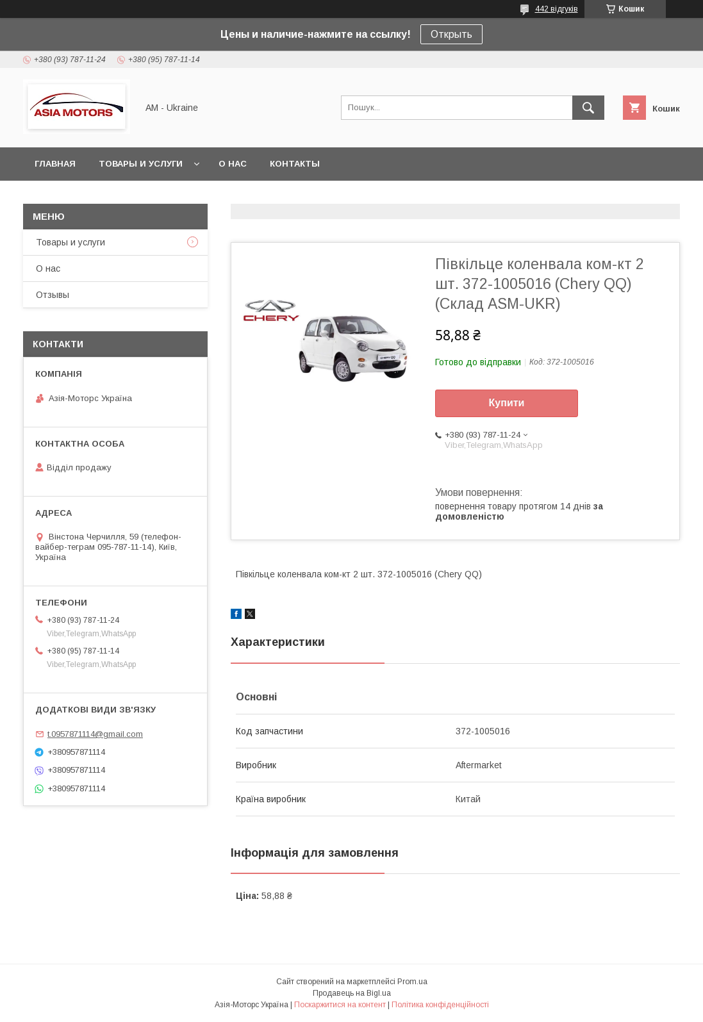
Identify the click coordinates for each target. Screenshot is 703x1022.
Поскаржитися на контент (340, 1004)
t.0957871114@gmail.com (95, 734)
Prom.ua (412, 981)
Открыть (451, 34)
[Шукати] (588, 107)
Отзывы (52, 295)
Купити (507, 402)
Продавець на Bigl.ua (352, 993)
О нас (233, 164)
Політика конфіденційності (440, 1004)
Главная (55, 164)
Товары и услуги (141, 164)
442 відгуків (556, 8)
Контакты (295, 164)
